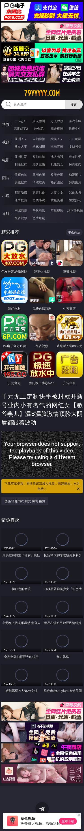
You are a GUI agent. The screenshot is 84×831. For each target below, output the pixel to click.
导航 (5, 213)
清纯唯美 (38, 182)
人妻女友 (57, 192)
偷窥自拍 (21, 174)
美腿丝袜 (21, 182)
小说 (5, 195)
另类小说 (38, 200)
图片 (5, 177)
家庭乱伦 (38, 192)
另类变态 (75, 164)
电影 (5, 159)
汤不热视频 (75, 210)
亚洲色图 (38, 174)
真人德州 (38, 121)
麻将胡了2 (21, 128)
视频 (5, 142)
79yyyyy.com (42, 93)
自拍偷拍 (38, 139)
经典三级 (38, 164)
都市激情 (21, 192)
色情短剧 (38, 218)
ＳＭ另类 (75, 146)
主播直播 (57, 146)
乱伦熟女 (57, 164)
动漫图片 (75, 174)
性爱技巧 (75, 200)
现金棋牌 (57, 128)
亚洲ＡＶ (21, 139)
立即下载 (68, 821)
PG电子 (20, 121)
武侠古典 (75, 192)
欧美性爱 (75, 157)
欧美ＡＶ (57, 139)
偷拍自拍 (38, 157)
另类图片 (75, 182)
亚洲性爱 (21, 157)
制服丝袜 (21, 164)
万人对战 (57, 121)
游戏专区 (75, 121)
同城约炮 (21, 210)
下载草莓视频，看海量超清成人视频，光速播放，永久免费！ (42, 486)
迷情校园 (21, 200)
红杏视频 (21, 218)
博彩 (5, 124)
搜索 (74, 104)
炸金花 (38, 128)
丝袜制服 (38, 146)
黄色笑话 (57, 200)
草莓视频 (57, 210)
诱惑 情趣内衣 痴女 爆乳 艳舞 (24, 501)
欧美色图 (57, 174)
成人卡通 (57, 157)
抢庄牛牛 (75, 128)
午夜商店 (38, 210)
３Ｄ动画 (75, 139)
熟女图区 (57, 182)
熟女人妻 (21, 146)
